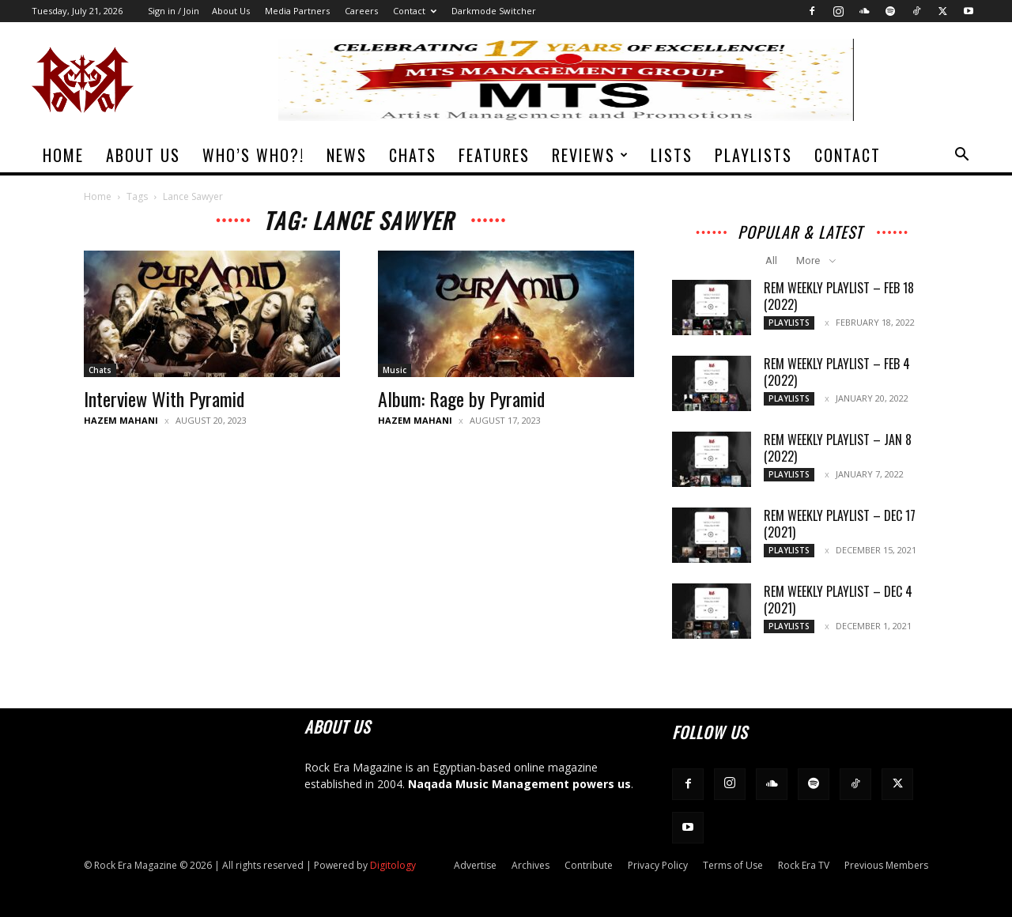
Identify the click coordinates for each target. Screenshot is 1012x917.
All (771, 260)
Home (63, 155)
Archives (530, 865)
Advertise (475, 865)
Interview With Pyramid (164, 398)
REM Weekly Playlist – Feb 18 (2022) (839, 296)
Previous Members (886, 865)
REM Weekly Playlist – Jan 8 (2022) (838, 448)
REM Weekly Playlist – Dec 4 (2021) (838, 599)
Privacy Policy (658, 865)
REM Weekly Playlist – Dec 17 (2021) (840, 524)
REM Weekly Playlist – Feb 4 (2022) (837, 372)
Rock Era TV (803, 865)
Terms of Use (733, 865)
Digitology (393, 865)
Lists (672, 155)
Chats (412, 155)
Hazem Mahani (121, 420)
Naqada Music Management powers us (519, 783)
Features (494, 155)
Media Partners (297, 11)
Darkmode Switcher (493, 11)
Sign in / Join (173, 11)
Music (394, 369)
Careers (361, 11)
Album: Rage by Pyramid (461, 398)
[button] (961, 156)
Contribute (589, 865)
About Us (231, 11)
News (347, 155)
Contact (414, 11)
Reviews (590, 155)
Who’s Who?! (253, 155)
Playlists (753, 155)
